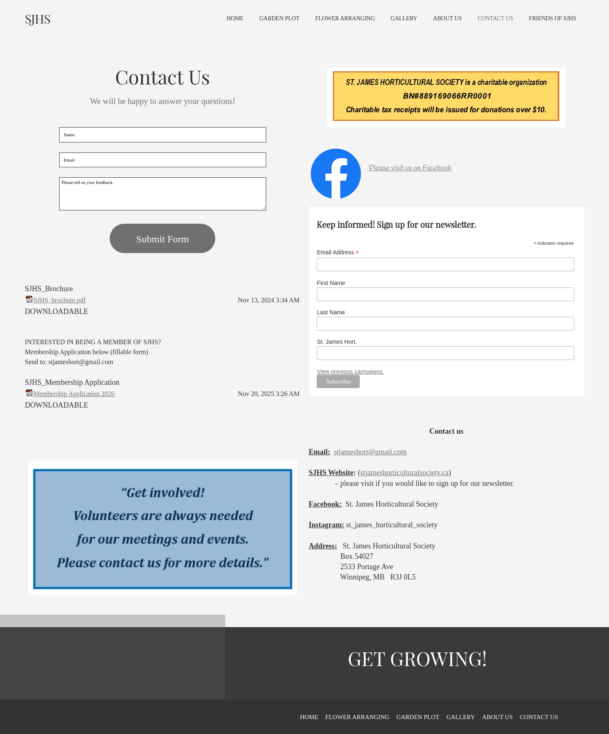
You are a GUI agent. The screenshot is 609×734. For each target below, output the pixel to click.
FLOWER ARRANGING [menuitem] (357, 717)
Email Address (338, 252)
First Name (331, 283)
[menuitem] (234, 22)
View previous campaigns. (350, 371)
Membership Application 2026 (74, 393)
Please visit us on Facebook (410, 168)
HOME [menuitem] (309, 717)
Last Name (331, 312)
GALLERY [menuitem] (460, 717)
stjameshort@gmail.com (370, 452)
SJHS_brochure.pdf (60, 300)
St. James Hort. (336, 341)
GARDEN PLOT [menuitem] (417, 717)
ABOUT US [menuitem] (497, 717)
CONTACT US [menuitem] (539, 717)
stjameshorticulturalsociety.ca (404, 472)
